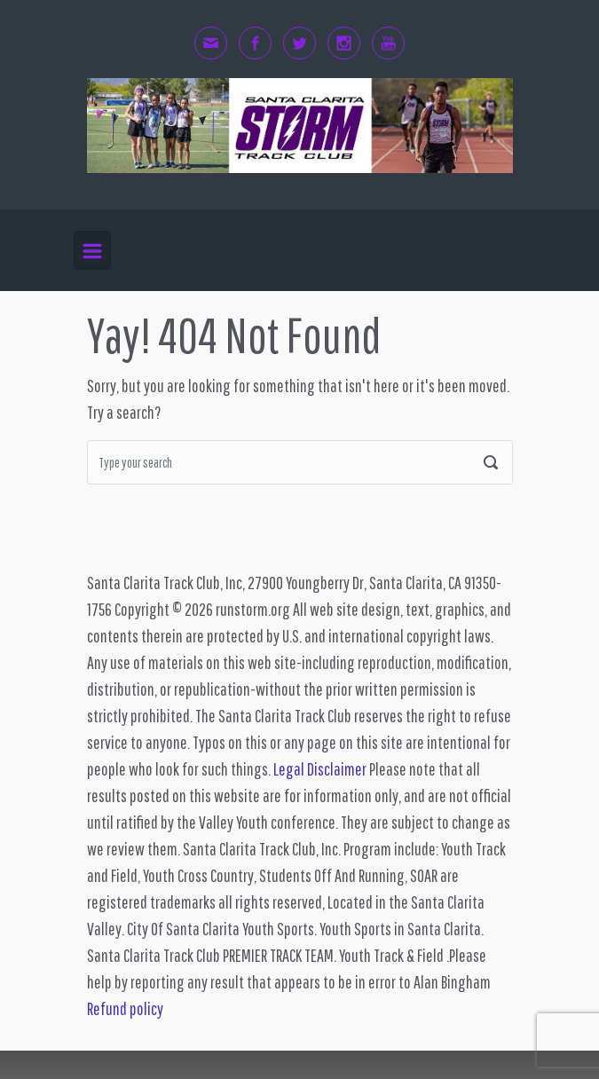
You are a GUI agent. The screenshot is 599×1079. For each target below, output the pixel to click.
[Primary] (92, 251)
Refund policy (125, 1008)
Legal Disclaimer (319, 769)
